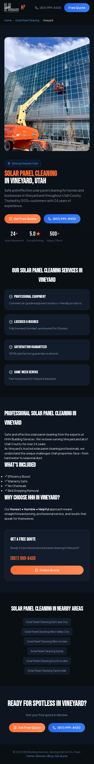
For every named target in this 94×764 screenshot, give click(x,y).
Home (8, 20)
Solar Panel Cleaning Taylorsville (47, 670)
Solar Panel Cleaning (27, 20)
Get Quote (61, 756)
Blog (50, 756)
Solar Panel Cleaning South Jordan (47, 660)
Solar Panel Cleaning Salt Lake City (47, 621)
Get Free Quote (22, 219)
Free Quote (77, 8)
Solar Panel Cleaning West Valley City (47, 631)
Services (41, 756)
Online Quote (47, 570)
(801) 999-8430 (48, 8)
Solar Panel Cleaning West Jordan (47, 641)
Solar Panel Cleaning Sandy (47, 651)
